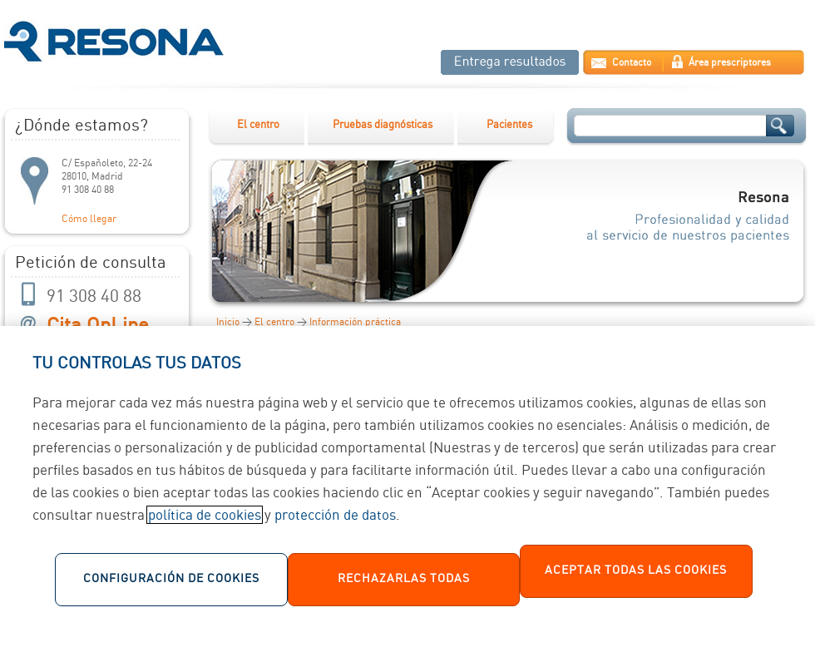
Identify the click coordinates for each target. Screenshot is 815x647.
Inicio (228, 322)
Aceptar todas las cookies (636, 579)
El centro (258, 125)
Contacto (631, 62)
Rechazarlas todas (404, 587)
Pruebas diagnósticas (382, 125)
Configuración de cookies (171, 587)
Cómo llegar (89, 219)
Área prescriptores (730, 62)
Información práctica (355, 322)
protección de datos (335, 523)
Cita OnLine (98, 327)
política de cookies (204, 523)
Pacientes (509, 125)
